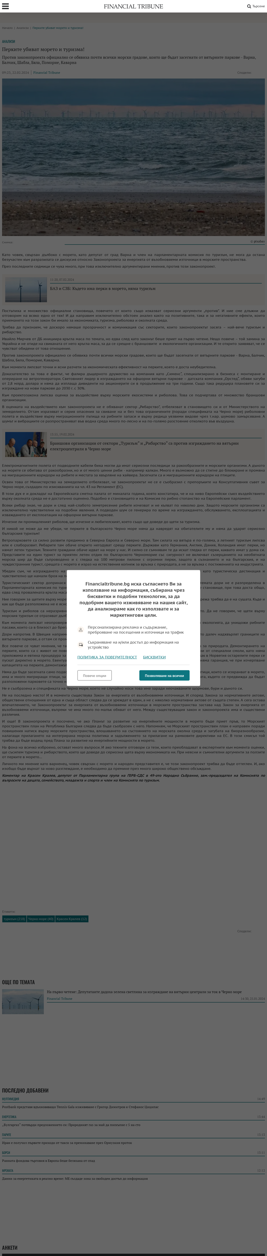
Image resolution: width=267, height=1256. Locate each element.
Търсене (255, 6)
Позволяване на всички (164, 676)
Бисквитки (154, 657)
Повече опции (94, 676)
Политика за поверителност (107, 657)
